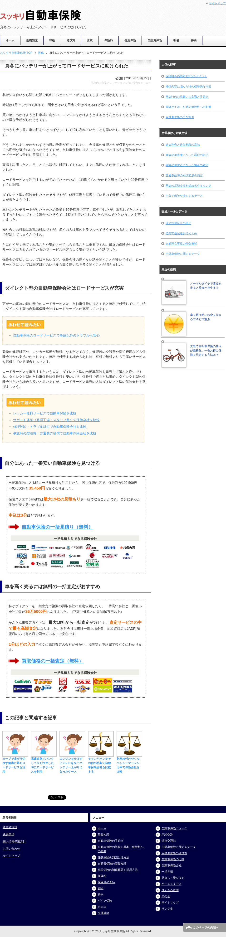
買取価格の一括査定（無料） (53, 660)
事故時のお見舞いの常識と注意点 (187, 96)
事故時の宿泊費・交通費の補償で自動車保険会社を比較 (54, 433)
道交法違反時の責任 (178, 223)
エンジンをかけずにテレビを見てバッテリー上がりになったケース (72, 763)
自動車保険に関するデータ (183, 253)
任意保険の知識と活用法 (113, 857)
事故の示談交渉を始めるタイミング (188, 185)
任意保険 (130, 40)
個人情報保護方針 (14, 841)
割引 (176, 40)
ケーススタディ (172, 884)
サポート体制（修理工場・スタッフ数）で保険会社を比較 (56, 420)
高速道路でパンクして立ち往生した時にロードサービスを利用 (44, 763)
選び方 (71, 40)
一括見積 (167, 871)
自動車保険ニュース (174, 828)
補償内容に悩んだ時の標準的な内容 (188, 86)
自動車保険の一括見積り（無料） (57, 526)
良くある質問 (170, 890)
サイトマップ (11, 855)
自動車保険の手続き (110, 840)
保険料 (108, 40)
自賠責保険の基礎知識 (112, 863)
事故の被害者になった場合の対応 (187, 165)
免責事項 (8, 834)
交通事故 (103, 913)
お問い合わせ (11, 848)
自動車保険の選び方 (174, 853)
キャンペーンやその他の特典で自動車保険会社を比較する (101, 763)
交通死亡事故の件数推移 (181, 243)
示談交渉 (167, 834)
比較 (90, 40)
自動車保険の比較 (173, 859)
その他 (166, 896)
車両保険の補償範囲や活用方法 (118, 869)
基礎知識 (32, 40)
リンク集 (167, 908)
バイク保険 (105, 900)
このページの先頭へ (206, 927)
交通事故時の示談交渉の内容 (184, 175)
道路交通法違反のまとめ (181, 233)
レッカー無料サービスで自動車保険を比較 (44, 413)
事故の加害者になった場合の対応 (187, 155)
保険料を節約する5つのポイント (186, 76)
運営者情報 (10, 827)
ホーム (10, 40)
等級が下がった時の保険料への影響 (188, 107)
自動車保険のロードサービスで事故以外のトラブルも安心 (56, 335)
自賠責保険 (154, 40)
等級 (52, 40)
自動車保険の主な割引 (180, 117)
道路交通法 (169, 840)
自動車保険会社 (172, 865)
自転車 (102, 906)
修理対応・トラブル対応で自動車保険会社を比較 (49, 426)
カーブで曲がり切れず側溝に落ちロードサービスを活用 (15, 763)
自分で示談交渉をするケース (184, 195)
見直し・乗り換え (173, 877)
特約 (194, 40)
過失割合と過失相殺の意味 (183, 144)
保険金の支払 (106, 882)
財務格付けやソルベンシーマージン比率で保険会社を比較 (129, 763)
